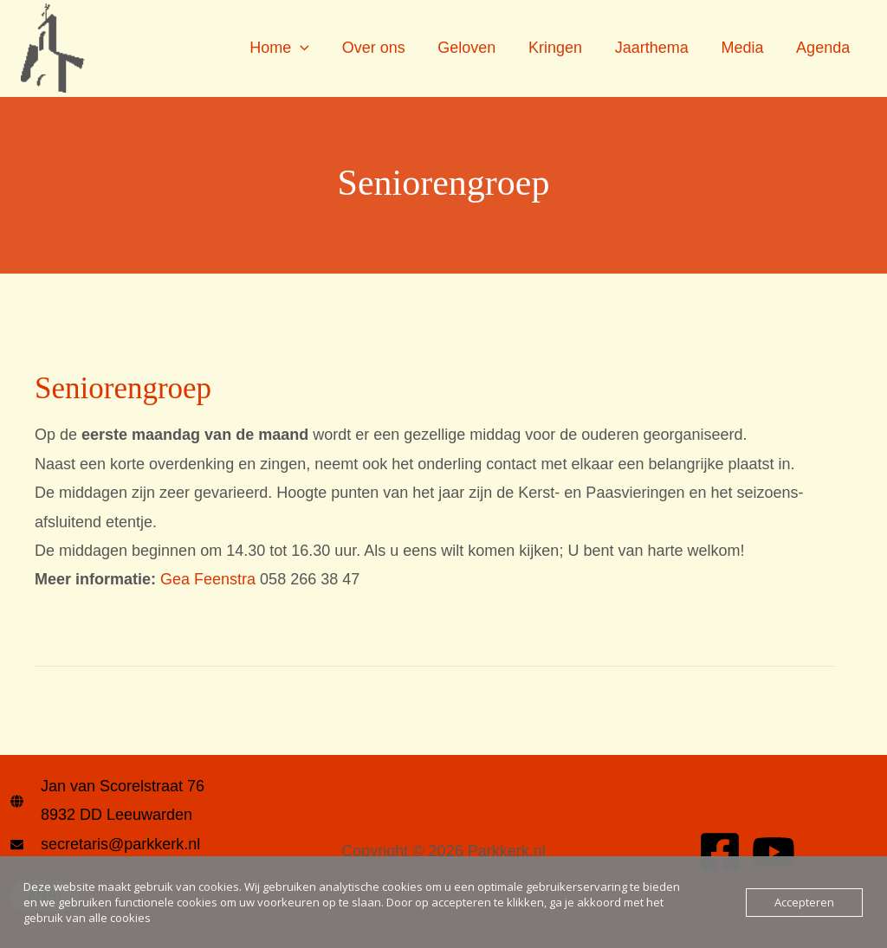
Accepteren (804, 902)
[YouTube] (773, 852)
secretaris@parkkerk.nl (120, 844)
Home (289, 48)
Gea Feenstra (208, 579)
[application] (310, 47)
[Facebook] (719, 852)
